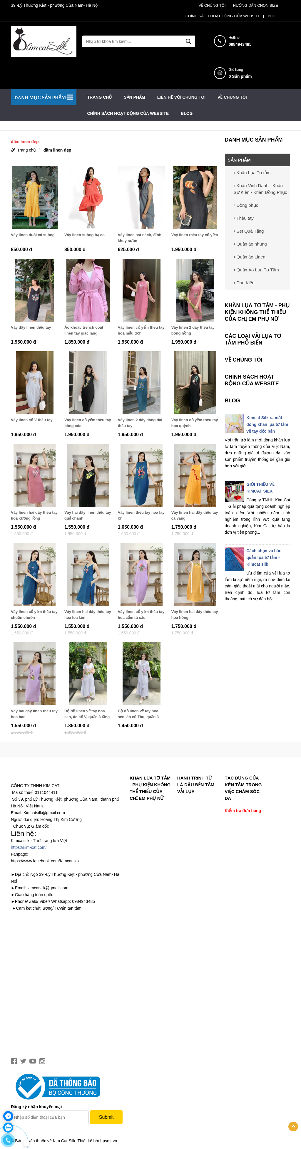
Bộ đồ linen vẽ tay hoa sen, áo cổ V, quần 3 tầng (87, 714)
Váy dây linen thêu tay (31, 327)
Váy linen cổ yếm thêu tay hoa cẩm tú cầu (141, 614)
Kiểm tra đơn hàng (243, 810)
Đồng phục (246, 205)
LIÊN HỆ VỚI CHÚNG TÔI (181, 97)
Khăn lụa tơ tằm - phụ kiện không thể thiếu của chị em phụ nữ (257, 312)
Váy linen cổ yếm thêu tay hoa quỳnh (194, 423)
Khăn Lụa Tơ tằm (252, 172)
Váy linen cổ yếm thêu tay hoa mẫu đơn (141, 330)
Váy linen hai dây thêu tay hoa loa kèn (87, 614)
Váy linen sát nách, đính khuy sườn (139, 238)
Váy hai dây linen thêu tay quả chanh (87, 515)
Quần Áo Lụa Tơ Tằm (256, 269)
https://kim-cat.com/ (28, 847)
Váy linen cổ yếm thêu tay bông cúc (87, 423)
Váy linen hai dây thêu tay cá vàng (194, 515)
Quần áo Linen (249, 256)
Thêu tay (244, 218)
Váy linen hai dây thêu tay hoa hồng (194, 614)
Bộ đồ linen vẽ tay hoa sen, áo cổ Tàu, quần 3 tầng (138, 714)
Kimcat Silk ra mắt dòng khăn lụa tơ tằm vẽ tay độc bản (267, 424)
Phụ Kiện (244, 282)
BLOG (273, 16)
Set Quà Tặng (249, 231)
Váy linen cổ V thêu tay (32, 420)
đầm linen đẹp (57, 150)
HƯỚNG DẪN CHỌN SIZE (255, 5)
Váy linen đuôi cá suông (33, 235)
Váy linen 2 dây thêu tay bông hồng (193, 330)
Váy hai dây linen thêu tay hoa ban (34, 714)
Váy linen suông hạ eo (84, 235)
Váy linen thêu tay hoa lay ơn (141, 515)
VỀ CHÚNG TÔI (212, 5)
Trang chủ (99, 97)
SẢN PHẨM (134, 97)
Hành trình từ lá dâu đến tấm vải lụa (195, 784)
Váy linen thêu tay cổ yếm (194, 235)
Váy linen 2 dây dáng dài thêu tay (140, 423)
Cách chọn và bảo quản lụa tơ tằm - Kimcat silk (263, 557)
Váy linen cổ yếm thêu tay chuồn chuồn (34, 614)
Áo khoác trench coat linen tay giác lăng (83, 330)
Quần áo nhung (250, 243)
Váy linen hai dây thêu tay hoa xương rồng (34, 515)
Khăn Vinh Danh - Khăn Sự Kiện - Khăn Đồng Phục (260, 189)
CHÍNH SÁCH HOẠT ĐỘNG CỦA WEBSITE (222, 16)
